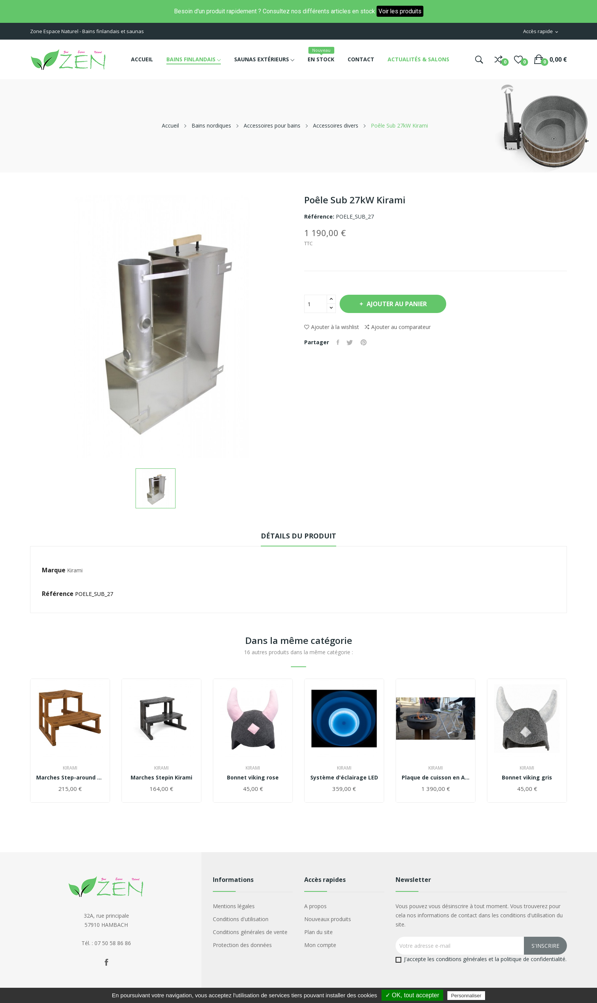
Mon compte (320, 945)
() (518, 59)
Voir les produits (400, 11)
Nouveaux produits (327, 919)
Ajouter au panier (397, 304)
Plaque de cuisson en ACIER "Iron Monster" (435, 777)
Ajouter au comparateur (398, 327)
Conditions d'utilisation (240, 919)
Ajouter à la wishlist (331, 327)
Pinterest (364, 342)
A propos (315, 906)
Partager (338, 342)
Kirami (75, 570)
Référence (57, 593)
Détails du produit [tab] (298, 535)
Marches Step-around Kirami (70, 777)
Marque (53, 570)
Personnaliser (466, 995)
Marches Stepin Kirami (161, 777)
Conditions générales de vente (250, 932)
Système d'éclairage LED (344, 777)
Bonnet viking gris (527, 777)
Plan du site (318, 932)
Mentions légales (234, 906)
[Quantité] (315, 304)
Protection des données (242, 945)
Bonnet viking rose (253, 777)
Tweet (350, 342)
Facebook (106, 962)
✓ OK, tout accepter (412, 995)
